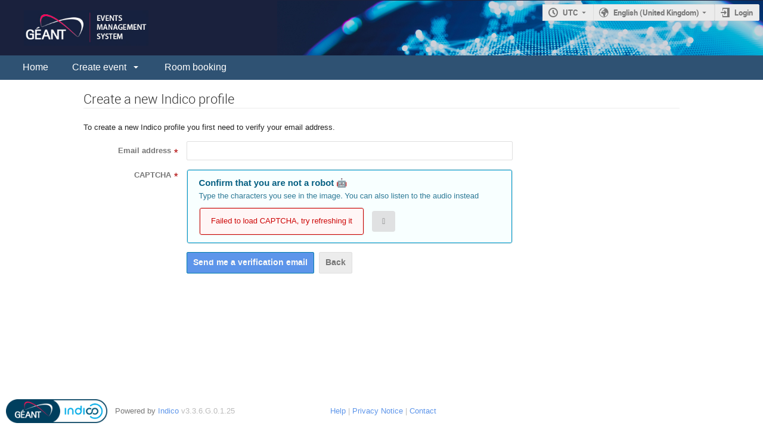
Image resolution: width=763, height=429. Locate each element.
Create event (99, 67)
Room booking (196, 67)
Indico (168, 411)
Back (335, 262)
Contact (423, 411)
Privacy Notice (377, 411)
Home (35, 67)
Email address (144, 150)
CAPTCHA (152, 175)
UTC (570, 12)
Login (743, 12)
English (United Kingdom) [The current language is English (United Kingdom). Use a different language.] (656, 12)
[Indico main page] (74, 27)
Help (338, 411)
